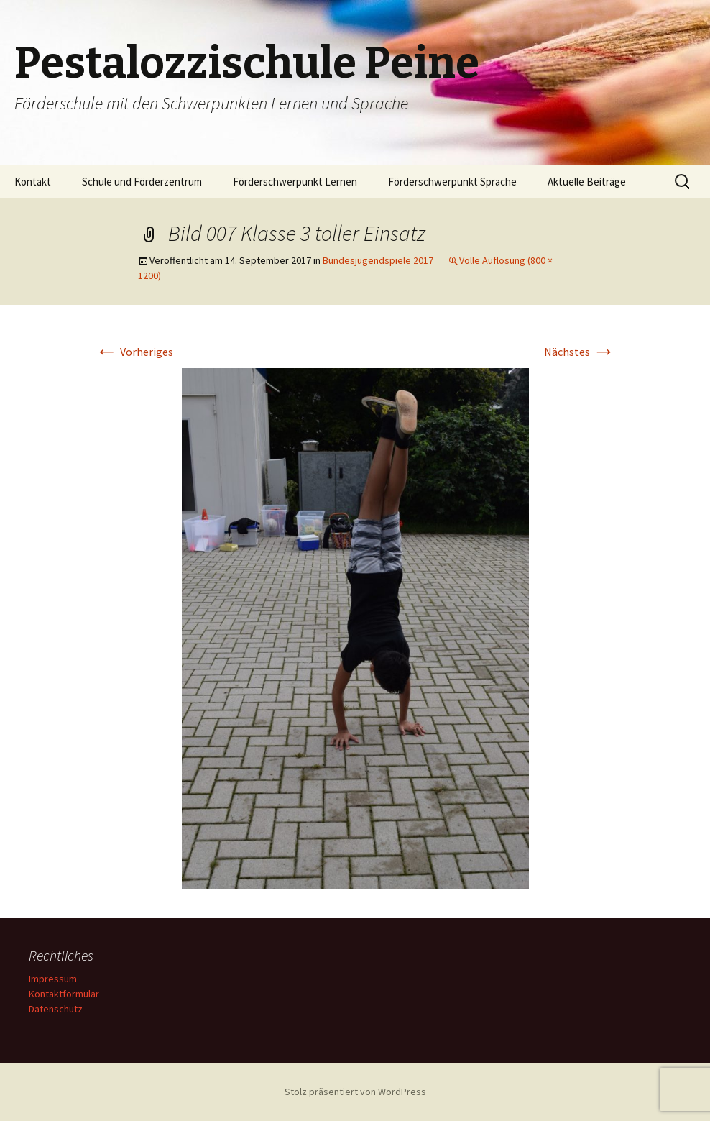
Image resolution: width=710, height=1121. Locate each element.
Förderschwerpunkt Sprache (452, 181)
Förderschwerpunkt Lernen (295, 181)
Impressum (53, 978)
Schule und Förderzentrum (142, 181)
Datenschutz (56, 1008)
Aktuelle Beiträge (587, 181)
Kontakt (32, 181)
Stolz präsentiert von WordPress (355, 1091)
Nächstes (579, 351)
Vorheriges (134, 351)
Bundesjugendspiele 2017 (378, 260)
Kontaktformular (64, 993)
